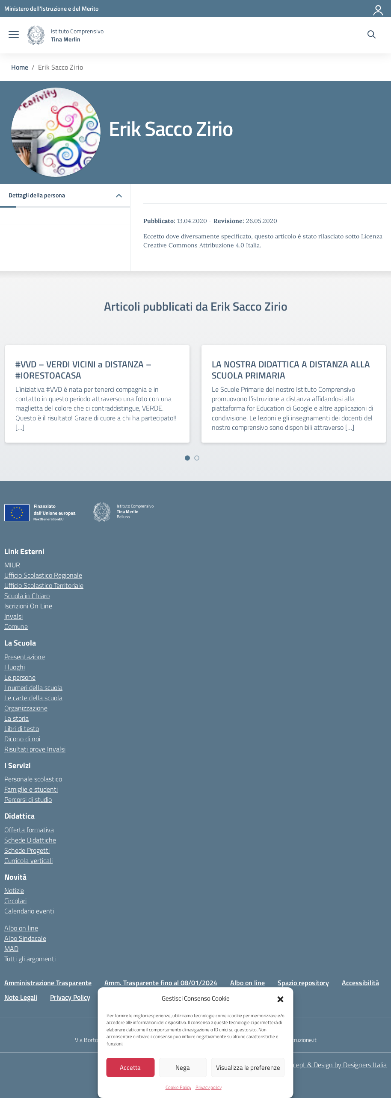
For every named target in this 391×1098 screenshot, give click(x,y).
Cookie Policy (178, 1087)
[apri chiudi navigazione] (14, 35)
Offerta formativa (29, 830)
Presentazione (24, 657)
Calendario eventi (29, 911)
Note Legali (20, 997)
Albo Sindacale (25, 938)
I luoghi (14, 667)
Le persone (20, 677)
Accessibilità (360, 983)
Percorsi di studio (28, 799)
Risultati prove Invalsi (34, 749)
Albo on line (21, 928)
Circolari (15, 900)
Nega (182, 1067)
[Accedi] (378, 8)
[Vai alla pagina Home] (19, 67)
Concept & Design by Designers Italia (334, 1065)
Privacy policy (209, 1087)
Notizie (14, 890)
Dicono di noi (22, 739)
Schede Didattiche (30, 840)
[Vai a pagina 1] (187, 458)
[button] (280, 998)
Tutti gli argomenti (30, 959)
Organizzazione (25, 708)
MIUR (12, 565)
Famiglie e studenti (31, 789)
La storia (16, 718)
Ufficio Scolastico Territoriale (43, 585)
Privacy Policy (70, 997)
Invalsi (13, 616)
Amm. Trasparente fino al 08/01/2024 (160, 983)
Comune (16, 626)
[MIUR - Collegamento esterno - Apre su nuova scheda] (51, 8)
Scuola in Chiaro (27, 595)
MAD (11, 948)
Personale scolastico (33, 779)
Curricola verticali (28, 860)
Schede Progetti (27, 850)
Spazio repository (303, 983)
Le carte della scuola (33, 698)
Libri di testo (21, 728)
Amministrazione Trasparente (48, 983)
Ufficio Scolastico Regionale (43, 575)
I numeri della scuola (33, 687)
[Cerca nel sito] (371, 35)
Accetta (130, 1067)
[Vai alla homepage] (35, 35)
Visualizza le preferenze (248, 1067)
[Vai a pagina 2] (196, 458)
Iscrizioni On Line (28, 606)
